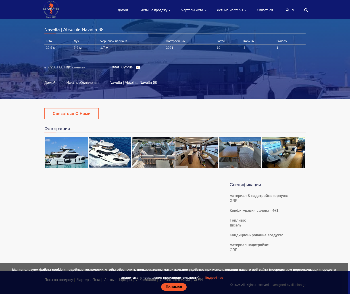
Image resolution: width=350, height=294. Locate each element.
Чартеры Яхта (192, 10)
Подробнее (214, 277)
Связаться (265, 10)
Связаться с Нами (72, 113)
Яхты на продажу (154, 10)
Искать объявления (82, 83)
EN (290, 10)
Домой (123, 10)
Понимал (174, 287)
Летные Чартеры (230, 10)
